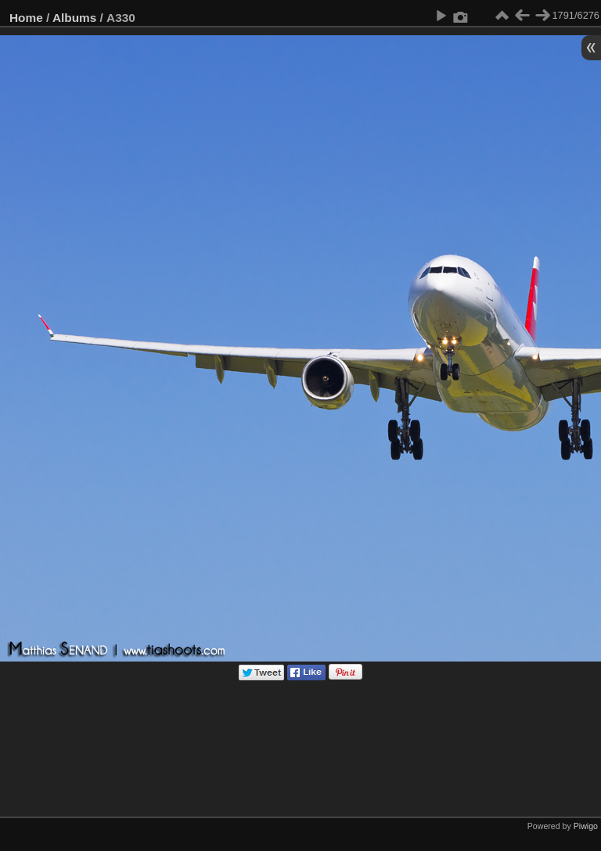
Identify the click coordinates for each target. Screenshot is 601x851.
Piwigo (586, 826)
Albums (74, 17)
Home (26, 17)
